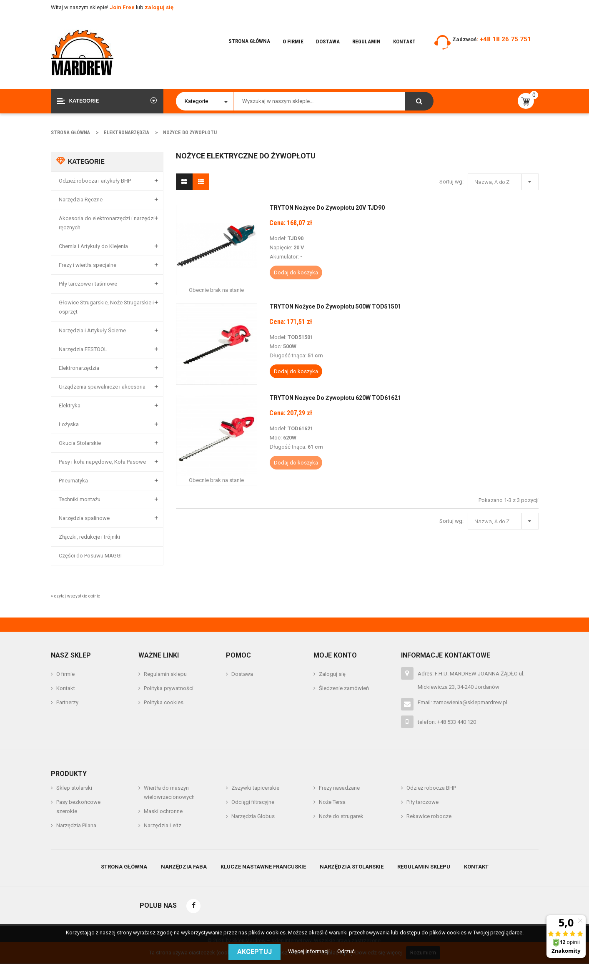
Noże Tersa (332, 802)
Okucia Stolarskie (80, 443)
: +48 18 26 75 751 (503, 39)
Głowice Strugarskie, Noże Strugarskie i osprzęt (106, 307)
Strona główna (249, 41)
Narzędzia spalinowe (84, 518)
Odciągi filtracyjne (252, 802)
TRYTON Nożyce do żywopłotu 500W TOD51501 (335, 306)
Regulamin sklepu (165, 674)
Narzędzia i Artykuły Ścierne (92, 330)
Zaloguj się (332, 674)
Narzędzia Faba (184, 867)
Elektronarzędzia (79, 368)
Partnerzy (67, 702)
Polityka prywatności (168, 688)
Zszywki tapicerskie (255, 788)
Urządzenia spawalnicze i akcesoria (102, 387)
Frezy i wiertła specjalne (87, 265)
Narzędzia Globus (253, 816)
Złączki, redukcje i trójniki (89, 537)
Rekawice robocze (428, 816)
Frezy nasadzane (339, 788)
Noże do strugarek (341, 816)
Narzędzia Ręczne (81, 199)
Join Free (123, 7)
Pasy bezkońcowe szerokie (78, 806)
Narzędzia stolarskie (351, 867)
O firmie (293, 41)
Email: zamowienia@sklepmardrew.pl (462, 702)
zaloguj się (159, 7)
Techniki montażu (79, 499)
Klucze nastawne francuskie (263, 867)
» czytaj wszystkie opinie (75, 596)
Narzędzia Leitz (162, 825)
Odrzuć (346, 951)
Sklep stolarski (74, 788)
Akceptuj (254, 952)
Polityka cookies (163, 702)
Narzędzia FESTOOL (83, 349)
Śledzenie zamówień (344, 688)
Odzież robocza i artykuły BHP (95, 181)
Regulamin (366, 41)
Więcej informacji (309, 951)
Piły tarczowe (422, 802)
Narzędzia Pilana (76, 825)
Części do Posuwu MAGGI (90, 555)
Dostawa (328, 41)
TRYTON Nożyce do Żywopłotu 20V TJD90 (327, 207)
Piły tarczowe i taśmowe (88, 284)
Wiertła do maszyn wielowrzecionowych (169, 792)
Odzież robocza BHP (431, 788)
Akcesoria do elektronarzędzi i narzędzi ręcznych (107, 223)
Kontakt (404, 41)
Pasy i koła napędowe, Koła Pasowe (102, 462)
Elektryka (69, 405)
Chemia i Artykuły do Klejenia (93, 246)
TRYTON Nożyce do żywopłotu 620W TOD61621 (335, 397)
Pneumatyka (73, 480)
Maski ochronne (163, 811)
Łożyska (69, 424)
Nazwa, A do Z (505, 181)
